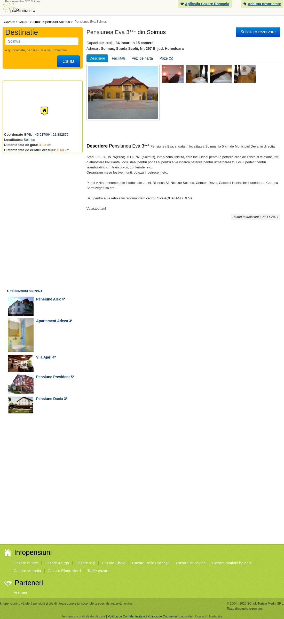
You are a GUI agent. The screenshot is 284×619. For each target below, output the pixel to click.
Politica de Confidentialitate (126, 616)
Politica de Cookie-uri (162, 616)
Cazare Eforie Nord (64, 571)
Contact (200, 616)
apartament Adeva (52, 321)
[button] (40, 106)
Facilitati (118, 58)
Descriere (97, 58)
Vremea (20, 592)
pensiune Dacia (49, 399)
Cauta (68, 61)
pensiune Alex (48, 299)
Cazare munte (26, 563)
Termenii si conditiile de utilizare (83, 616)
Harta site (215, 616)
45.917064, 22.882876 (51, 134)
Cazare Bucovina (191, 563)
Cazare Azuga (57, 563)
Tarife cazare (99, 571)
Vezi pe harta (142, 58)
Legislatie (186, 616)
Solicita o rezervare (258, 32)
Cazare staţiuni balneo (231, 563)
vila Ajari (43, 357)
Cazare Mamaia (27, 571)
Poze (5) (166, 58)
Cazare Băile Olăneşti (151, 563)
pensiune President (53, 377)
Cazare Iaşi (85, 563)
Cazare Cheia (113, 563)
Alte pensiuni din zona (24, 291)
